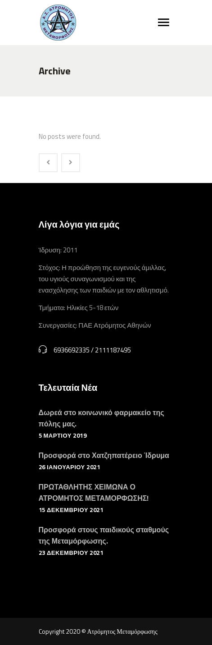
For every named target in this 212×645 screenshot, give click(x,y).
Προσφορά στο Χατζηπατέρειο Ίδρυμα (104, 455)
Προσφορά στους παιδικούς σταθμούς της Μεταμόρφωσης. (104, 535)
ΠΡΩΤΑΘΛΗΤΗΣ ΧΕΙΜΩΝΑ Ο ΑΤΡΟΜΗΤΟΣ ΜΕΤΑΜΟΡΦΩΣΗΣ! (94, 492)
